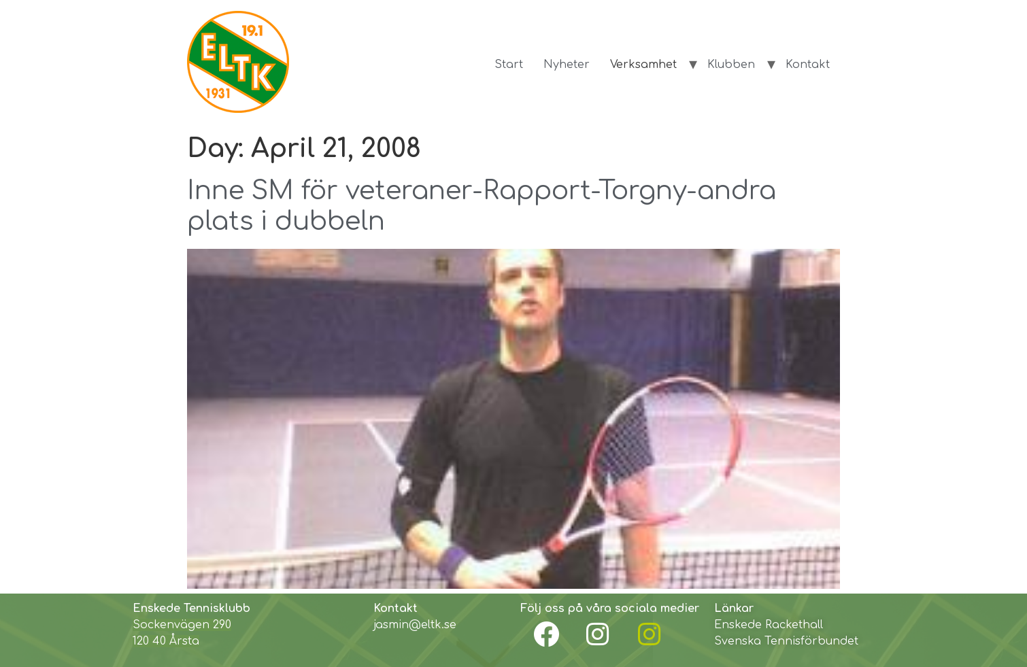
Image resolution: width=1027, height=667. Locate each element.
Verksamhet (643, 64)
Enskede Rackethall (768, 625)
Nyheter (566, 64)
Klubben (731, 64)
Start (508, 64)
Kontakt (808, 64)
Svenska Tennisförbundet (786, 641)
